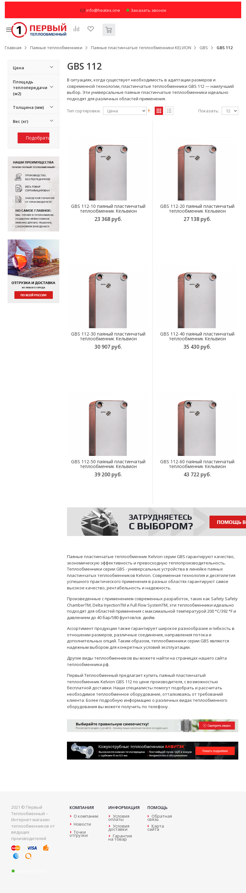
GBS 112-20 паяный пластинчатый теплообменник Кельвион (197, 208)
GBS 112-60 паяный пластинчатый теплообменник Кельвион (197, 463)
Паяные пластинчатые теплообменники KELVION (141, 47)
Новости (82, 824)
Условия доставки (118, 827)
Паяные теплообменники (56, 47)
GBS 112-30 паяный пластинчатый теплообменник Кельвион (108, 336)
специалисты (139, 688)
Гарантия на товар (120, 837)
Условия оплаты (118, 817)
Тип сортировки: (84, 111)
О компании (86, 816)
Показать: (208, 111)
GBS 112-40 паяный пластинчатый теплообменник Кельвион (197, 336)
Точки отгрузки (79, 833)
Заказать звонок (146, 10)
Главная (13, 47)
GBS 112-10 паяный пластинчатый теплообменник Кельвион (108, 208)
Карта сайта (155, 827)
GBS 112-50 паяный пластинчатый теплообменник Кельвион (108, 463)
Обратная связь (159, 817)
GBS (204, 47)
